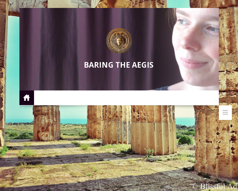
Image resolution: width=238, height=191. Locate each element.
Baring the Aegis (118, 65)
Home (26, 97)
